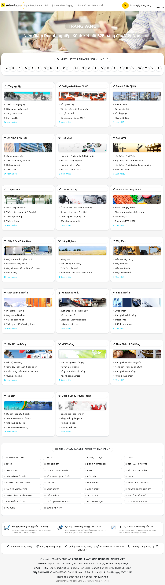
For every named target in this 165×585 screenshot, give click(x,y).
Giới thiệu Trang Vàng (21, 546)
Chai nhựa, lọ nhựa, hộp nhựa (129, 212)
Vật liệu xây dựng (95, 501)
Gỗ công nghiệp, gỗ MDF (73, 117)
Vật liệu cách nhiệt (15, 319)
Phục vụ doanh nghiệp (57, 470)
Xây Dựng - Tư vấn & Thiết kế (129, 160)
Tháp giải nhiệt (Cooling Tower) (21, 324)
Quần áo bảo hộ (14, 375)
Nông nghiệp (69, 241)
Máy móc (121, 241)
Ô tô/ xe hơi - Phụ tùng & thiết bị (76, 207)
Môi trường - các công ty (72, 362)
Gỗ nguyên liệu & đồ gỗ (75, 86)
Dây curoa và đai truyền (17, 109)
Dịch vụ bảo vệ (13, 164)
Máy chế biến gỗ (123, 272)
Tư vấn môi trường (70, 366)
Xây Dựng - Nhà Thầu (125, 156)
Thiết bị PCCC (12, 169)
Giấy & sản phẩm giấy (19, 241)
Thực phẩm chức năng (126, 315)
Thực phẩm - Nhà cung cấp (128, 362)
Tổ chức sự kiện (68, 422)
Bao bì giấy (11, 272)
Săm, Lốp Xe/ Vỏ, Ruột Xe (73, 216)
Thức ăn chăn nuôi (70, 268)
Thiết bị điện (121, 104)
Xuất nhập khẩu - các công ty (74, 310)
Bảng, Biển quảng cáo (71, 418)
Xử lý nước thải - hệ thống (73, 371)
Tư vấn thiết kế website (112, 546)
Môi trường (68, 344)
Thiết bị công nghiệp (16, 104)
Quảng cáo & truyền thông (76, 395)
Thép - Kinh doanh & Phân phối (21, 212)
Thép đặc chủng (14, 216)
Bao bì (50, 457)
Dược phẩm (120, 310)
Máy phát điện (122, 117)
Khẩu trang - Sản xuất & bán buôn (22, 371)
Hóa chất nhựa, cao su (71, 169)
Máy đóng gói (121, 263)
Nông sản (65, 259)
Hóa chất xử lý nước (70, 164)
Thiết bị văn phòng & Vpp (58, 501)
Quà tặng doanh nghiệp (139, 489)
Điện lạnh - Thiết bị (15, 310)
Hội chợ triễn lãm (69, 427)
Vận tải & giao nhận (137, 470)
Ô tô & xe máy (69, 189)
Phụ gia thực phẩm (124, 375)
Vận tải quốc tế (68, 315)
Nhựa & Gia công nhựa (128, 189)
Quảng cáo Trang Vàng (80, 546)
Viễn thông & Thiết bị (138, 501)
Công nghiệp (14, 86)
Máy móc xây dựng (124, 259)
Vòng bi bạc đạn (14, 113)
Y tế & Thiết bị (123, 292)
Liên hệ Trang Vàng (141, 546)
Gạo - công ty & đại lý (71, 263)
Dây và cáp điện (122, 109)
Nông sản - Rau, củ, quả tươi (128, 366)
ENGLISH (160, 6)
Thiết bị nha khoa (123, 324)
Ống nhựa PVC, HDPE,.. (126, 221)
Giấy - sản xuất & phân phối (19, 259)
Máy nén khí (12, 117)
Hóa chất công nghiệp (71, 160)
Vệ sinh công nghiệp (70, 375)
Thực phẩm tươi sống (125, 371)
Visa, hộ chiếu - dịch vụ (17, 427)
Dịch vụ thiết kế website (136, 526)
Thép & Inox (13, 189)
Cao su (131, 457)
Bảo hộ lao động (16, 344)
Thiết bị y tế (120, 319)
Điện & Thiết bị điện (126, 86)
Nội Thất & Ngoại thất (16, 489)
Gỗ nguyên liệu (68, 104)
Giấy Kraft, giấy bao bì (17, 263)
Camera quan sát (14, 156)
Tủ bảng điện (121, 113)
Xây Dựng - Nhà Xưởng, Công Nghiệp (133, 164)
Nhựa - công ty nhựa (125, 207)
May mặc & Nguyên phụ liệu (19, 482)
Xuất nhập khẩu (70, 292)
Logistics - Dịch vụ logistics (73, 319)
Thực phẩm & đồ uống (128, 344)
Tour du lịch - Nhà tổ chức (18, 418)
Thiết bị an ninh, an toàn (18, 160)
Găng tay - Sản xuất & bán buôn (21, 366)
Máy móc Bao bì (122, 268)
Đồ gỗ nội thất (68, 113)
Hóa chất (67, 137)
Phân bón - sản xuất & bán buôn (76, 272)
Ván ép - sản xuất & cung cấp (75, 109)
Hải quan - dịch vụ (69, 324)
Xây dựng (121, 137)
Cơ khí (9, 464)
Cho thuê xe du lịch (15, 422)
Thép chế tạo (12, 221)
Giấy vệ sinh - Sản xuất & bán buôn (23, 268)
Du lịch (11, 395)
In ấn (130, 476)
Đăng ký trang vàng (30, 526)
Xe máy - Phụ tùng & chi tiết (74, 212)
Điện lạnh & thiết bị (18, 292)
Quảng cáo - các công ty (72, 413)
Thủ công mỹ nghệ (137, 495)
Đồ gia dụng (12, 470)
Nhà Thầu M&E (122, 169)
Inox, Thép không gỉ (16, 207)
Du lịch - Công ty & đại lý (18, 413)
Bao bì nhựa (121, 216)
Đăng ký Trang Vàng (140, 5)
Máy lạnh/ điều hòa (15, 315)
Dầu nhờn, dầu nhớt (70, 221)
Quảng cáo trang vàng (83, 526)
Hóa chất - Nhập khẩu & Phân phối (77, 156)
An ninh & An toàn (17, 137)
